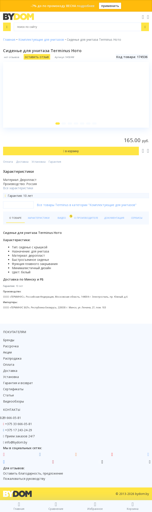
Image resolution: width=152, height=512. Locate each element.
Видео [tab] (64, 216)
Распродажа (12, 358)
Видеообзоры (13, 401)
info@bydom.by (16, 442)
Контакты (11, 410)
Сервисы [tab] (136, 217)
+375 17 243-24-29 (18, 430)
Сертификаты (13, 389)
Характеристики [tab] (38, 217)
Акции (7, 352)
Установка (39, 162)
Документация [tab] (114, 217)
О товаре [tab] (15, 217)
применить (110, 6)
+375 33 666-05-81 (18, 424)
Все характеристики (18, 188)
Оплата (8, 162)
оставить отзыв (37, 57)
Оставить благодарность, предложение (33, 473)
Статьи (8, 395)
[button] (57, 123)
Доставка (22, 162)
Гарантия (55, 162)
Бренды (8, 340)
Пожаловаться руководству (24, 479)
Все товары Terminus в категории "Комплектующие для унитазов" (86, 205)
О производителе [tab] (86, 217)
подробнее (85, 6)
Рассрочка (11, 346)
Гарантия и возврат (18, 383)
